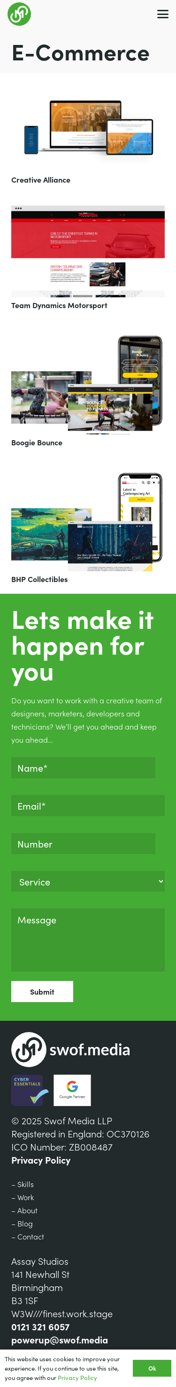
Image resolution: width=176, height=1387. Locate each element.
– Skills (22, 1184)
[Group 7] (19, 14)
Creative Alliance (40, 179)
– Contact (27, 1236)
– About (24, 1210)
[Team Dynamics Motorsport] (88, 251)
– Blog (22, 1223)
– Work (22, 1197)
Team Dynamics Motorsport (59, 305)
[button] (163, 14)
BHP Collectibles (39, 579)
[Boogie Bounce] (88, 383)
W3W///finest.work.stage (62, 1313)
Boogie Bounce (36, 442)
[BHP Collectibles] (88, 520)
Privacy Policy (40, 1159)
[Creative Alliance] (88, 128)
